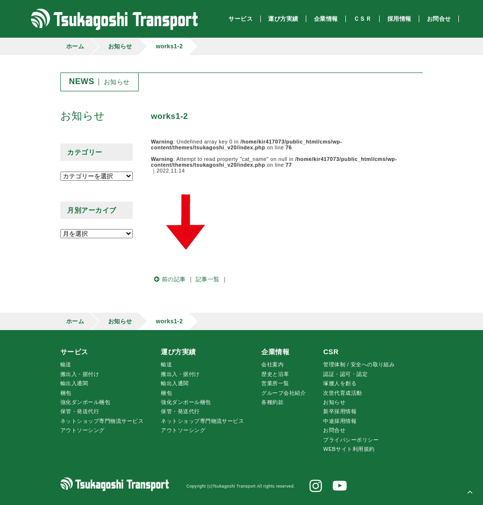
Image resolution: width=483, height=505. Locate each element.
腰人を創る (339, 383)
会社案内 (272, 364)
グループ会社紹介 (283, 393)
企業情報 (275, 352)
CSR (331, 352)
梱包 (65, 393)
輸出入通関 (74, 383)
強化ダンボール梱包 (85, 402)
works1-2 (169, 46)
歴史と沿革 (275, 374)
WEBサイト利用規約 (348, 449)
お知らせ (120, 46)
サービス (74, 352)
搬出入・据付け (79, 374)
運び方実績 (178, 352)
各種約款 (272, 402)
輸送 (65, 364)
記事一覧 (208, 279)
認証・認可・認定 (345, 374)
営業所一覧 (275, 383)
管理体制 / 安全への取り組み (359, 364)
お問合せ (334, 430)
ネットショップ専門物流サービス (101, 421)
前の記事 (168, 279)
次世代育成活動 (342, 393)
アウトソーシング (82, 430)
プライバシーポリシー (351, 440)
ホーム (75, 46)
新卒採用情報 (339, 411)
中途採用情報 (339, 421)
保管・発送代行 (79, 411)
